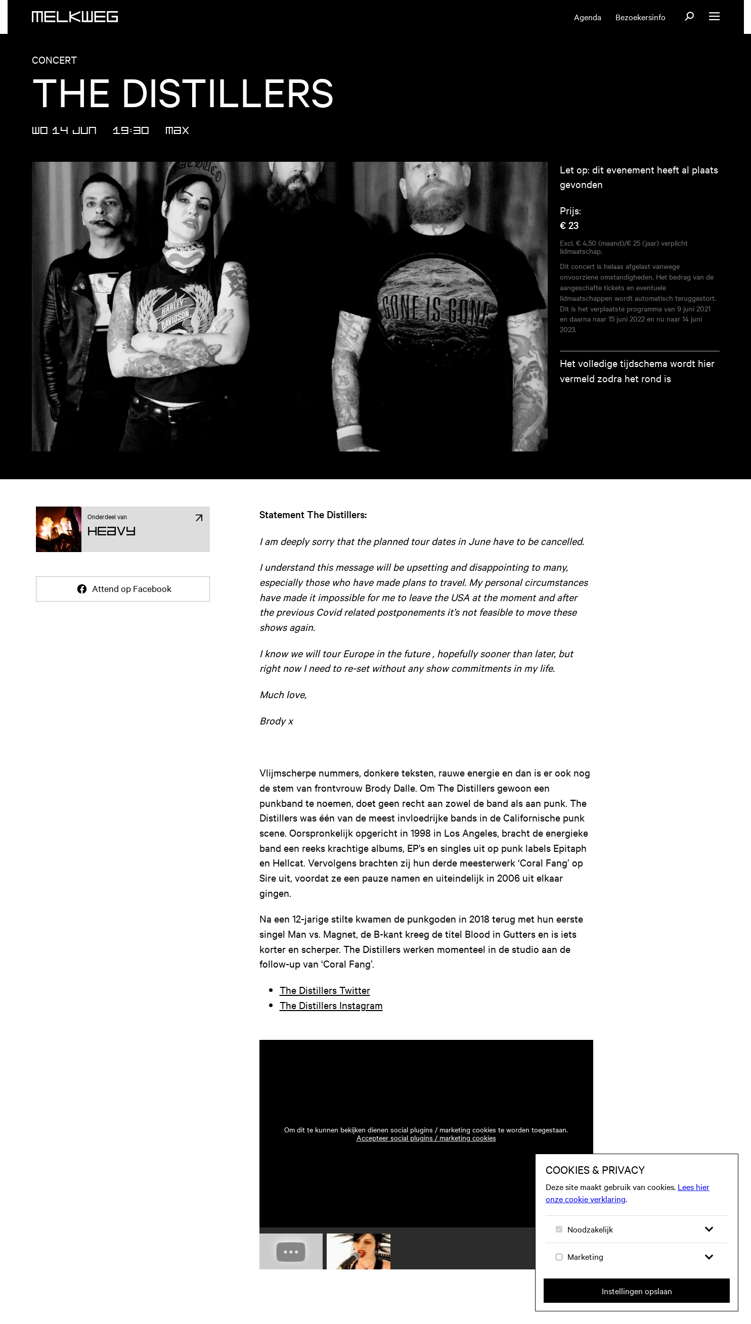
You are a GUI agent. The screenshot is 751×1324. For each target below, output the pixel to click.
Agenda (587, 16)
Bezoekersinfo (640, 16)
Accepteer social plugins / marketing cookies (426, 1137)
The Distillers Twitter (325, 989)
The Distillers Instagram (331, 1004)
